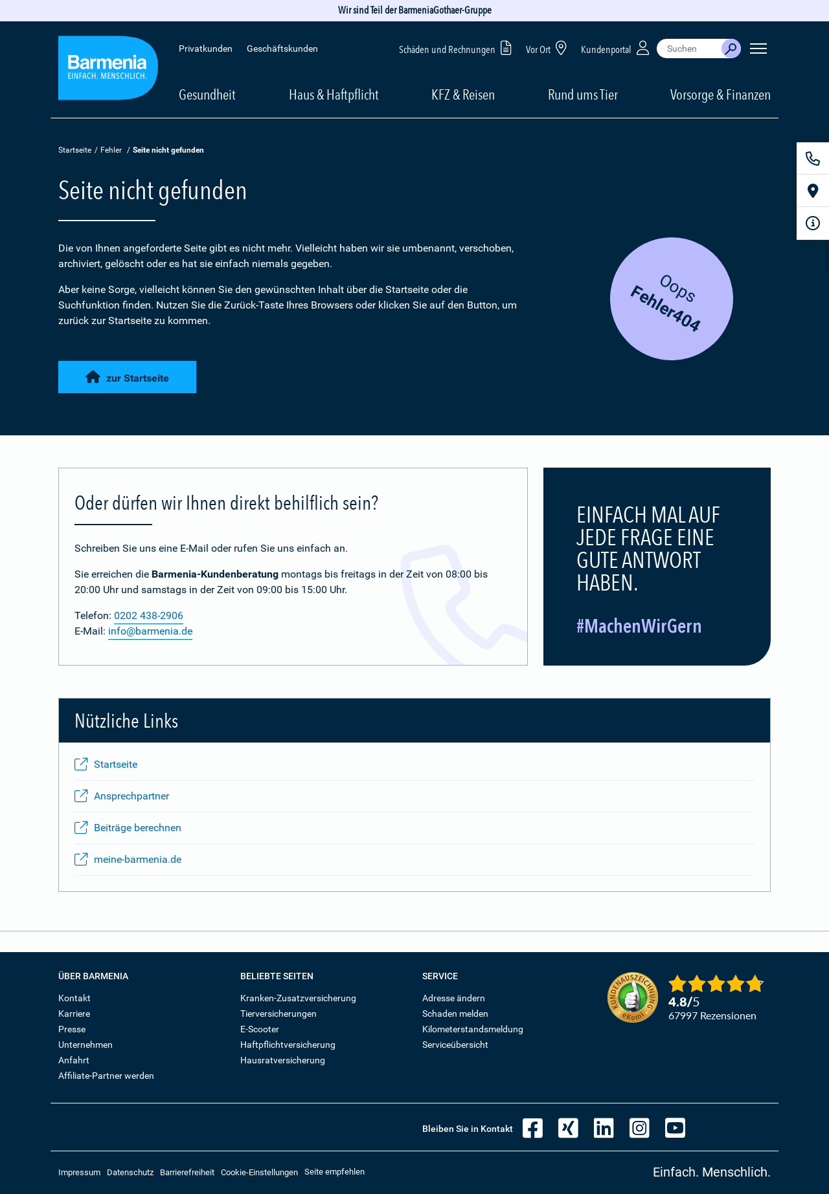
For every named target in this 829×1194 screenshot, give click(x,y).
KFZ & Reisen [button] (463, 94)
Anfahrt (73, 1060)
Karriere (74, 1013)
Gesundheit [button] (207, 94)
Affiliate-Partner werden (106, 1075)
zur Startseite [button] (127, 377)
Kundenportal (616, 47)
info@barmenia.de (150, 631)
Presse (71, 1029)
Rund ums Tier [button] (583, 94)
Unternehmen (85, 1044)
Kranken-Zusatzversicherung (298, 998)
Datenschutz (130, 1172)
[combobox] (689, 48)
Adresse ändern (453, 998)
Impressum (79, 1172)
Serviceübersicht (455, 1044)
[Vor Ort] (813, 191)
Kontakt (74, 998)
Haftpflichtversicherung (287, 1044)
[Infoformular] (813, 223)
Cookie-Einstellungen (259, 1172)
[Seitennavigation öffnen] (758, 48)
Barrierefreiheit (187, 1172)
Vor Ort (548, 47)
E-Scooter (259, 1029)
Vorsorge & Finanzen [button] (720, 94)
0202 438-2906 (148, 615)
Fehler (111, 150)
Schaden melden (455, 1013)
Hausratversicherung (282, 1060)
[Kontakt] (813, 158)
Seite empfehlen (334, 1172)
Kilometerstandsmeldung (472, 1029)
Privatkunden (206, 48)
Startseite (74, 150)
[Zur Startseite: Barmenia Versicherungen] (108, 70)
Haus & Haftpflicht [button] (334, 94)
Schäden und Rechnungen (457, 47)
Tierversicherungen (278, 1013)
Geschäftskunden (282, 48)
